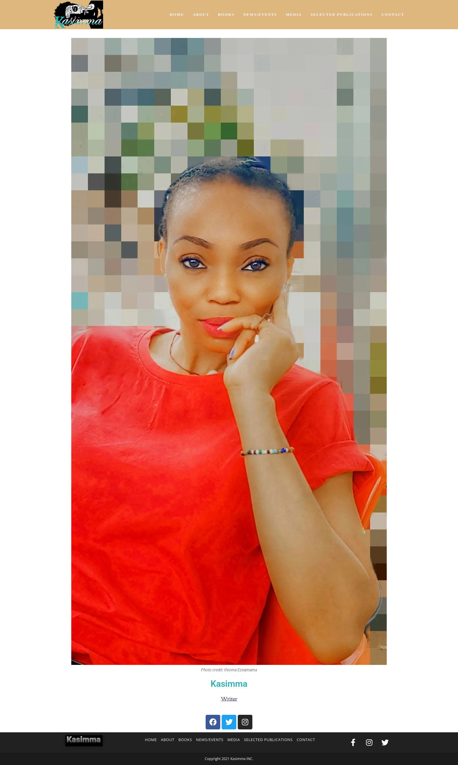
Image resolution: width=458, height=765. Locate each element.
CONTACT (306, 739)
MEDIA (233, 739)
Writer (229, 698)
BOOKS (185, 739)
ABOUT (167, 739)
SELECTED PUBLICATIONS (268, 739)
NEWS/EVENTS (209, 739)
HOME (151, 739)
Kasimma (229, 684)
